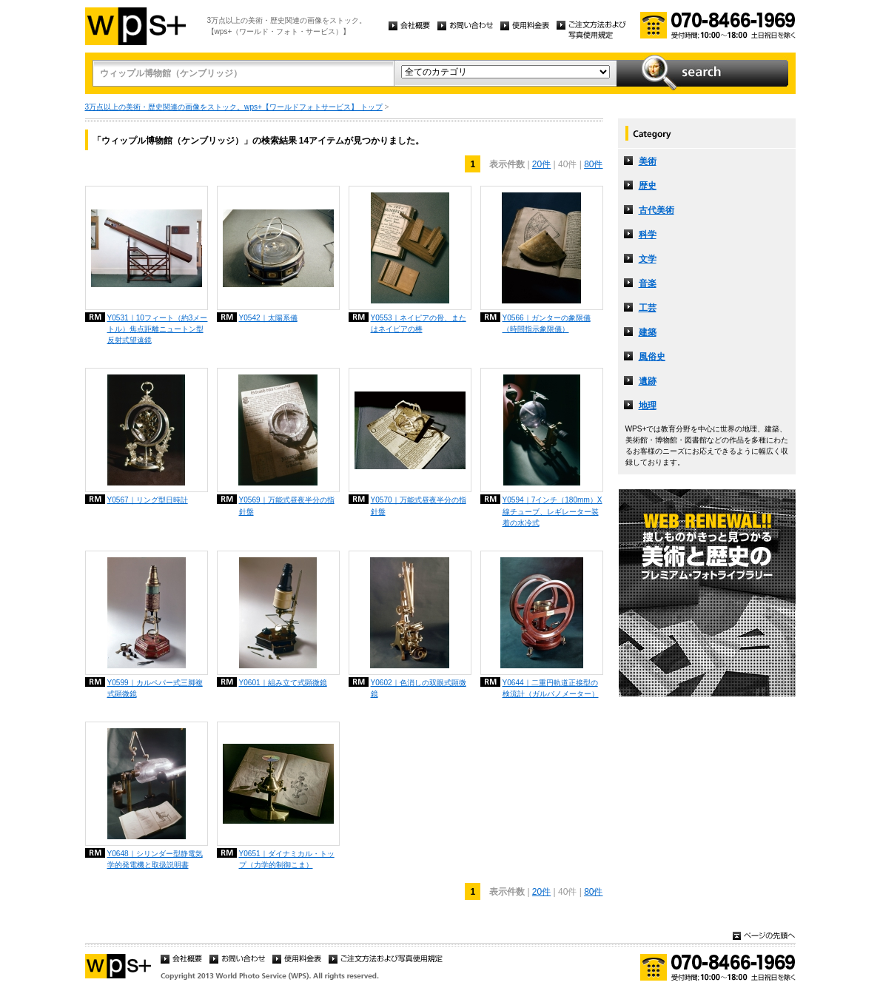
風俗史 (652, 357)
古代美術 (656, 210)
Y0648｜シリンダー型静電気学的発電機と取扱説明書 (155, 859)
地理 (647, 405)
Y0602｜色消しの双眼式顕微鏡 (418, 688)
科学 (647, 234)
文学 (647, 259)
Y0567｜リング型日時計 (147, 500)
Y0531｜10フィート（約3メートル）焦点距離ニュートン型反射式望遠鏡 (157, 329)
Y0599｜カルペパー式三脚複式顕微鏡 (155, 688)
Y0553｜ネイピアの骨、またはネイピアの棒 (418, 323)
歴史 (647, 186)
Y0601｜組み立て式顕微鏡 (283, 683)
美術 (647, 161)
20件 (541, 164)
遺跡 (647, 381)
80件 (593, 164)
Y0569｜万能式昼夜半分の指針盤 (287, 505)
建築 (647, 332)
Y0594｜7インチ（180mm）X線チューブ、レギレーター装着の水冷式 (552, 511)
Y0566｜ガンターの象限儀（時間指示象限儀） (547, 323)
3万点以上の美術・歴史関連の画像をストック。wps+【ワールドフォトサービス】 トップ (234, 107)
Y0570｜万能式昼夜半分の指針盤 (418, 505)
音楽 (647, 283)
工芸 (647, 308)
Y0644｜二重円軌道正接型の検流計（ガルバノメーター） (551, 688)
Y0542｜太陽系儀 (268, 318)
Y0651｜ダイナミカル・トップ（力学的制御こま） (287, 859)
